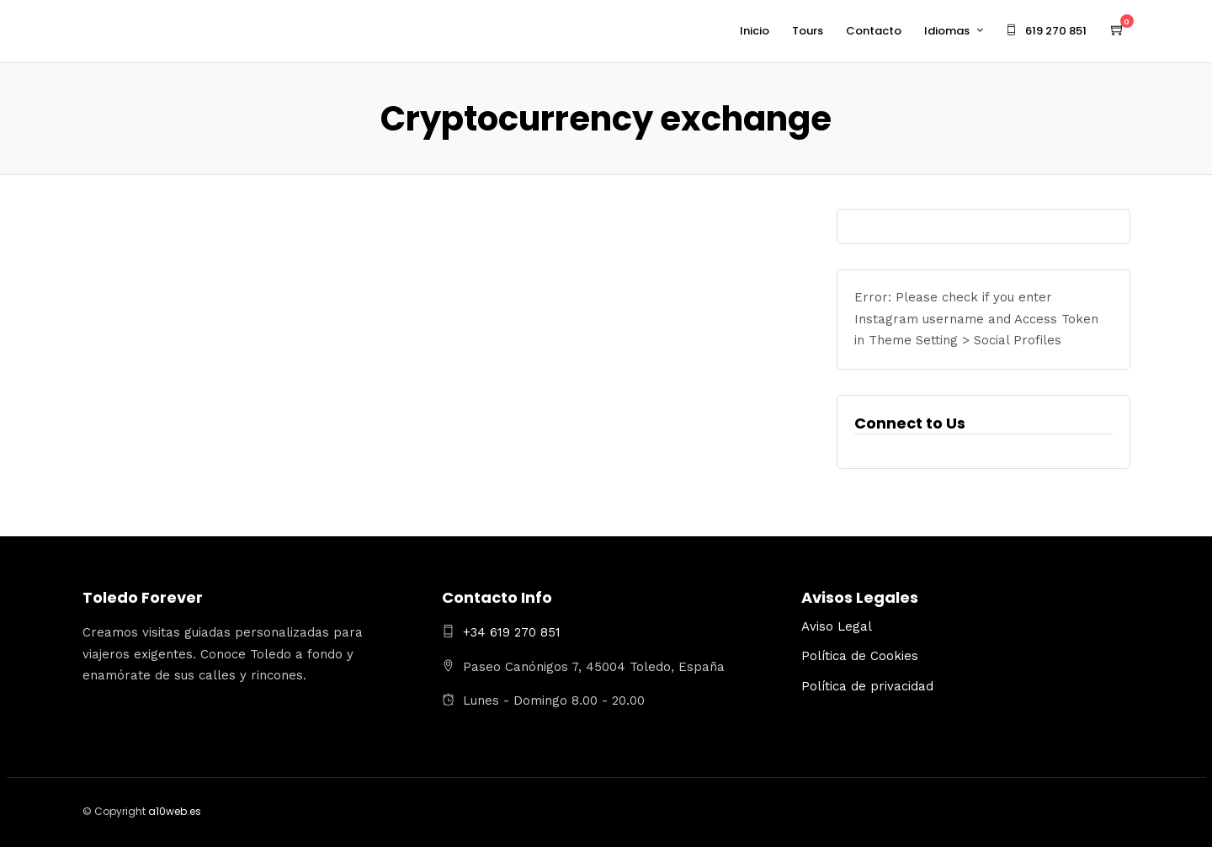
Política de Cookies (859, 655)
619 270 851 (1046, 31)
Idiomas (947, 31)
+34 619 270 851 (512, 632)
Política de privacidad (867, 686)
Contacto (873, 31)
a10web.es (174, 811)
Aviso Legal (836, 626)
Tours (807, 31)
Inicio (754, 31)
